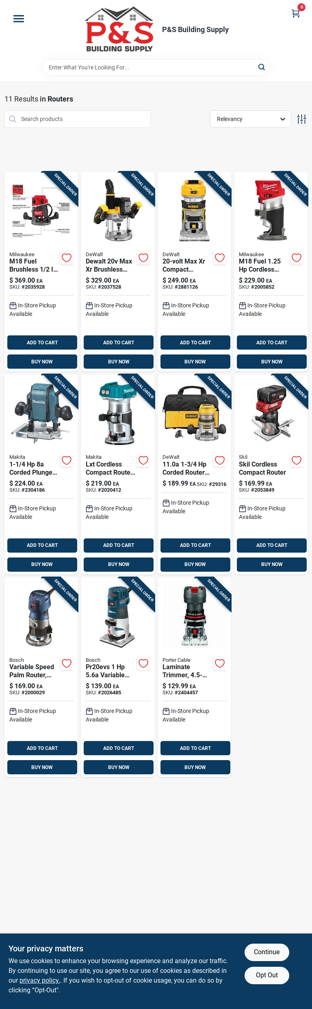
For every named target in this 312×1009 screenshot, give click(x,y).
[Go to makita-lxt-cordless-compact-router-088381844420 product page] (118, 474)
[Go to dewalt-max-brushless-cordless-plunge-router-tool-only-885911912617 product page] (118, 272)
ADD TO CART (42, 343)
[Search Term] (156, 67)
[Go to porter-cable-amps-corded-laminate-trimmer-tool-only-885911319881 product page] (195, 677)
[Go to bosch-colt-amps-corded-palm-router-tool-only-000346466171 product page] (41, 677)
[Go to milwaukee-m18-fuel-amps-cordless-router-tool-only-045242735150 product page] (41, 272)
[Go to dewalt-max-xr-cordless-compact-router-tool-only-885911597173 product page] (195, 272)
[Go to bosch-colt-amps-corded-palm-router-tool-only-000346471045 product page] (118, 677)
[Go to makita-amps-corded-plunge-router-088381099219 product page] (41, 474)
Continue (267, 952)
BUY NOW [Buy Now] (42, 362)
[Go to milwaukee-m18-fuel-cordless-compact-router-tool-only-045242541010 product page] (271, 272)
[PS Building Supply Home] (119, 30)
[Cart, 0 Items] (296, 13)
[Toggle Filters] (301, 119)
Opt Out (267, 975)
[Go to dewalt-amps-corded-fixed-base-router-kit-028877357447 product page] (195, 474)
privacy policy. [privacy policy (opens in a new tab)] (40, 980)
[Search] (262, 66)
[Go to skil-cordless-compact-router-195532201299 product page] (271, 474)
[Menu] (18, 18)
